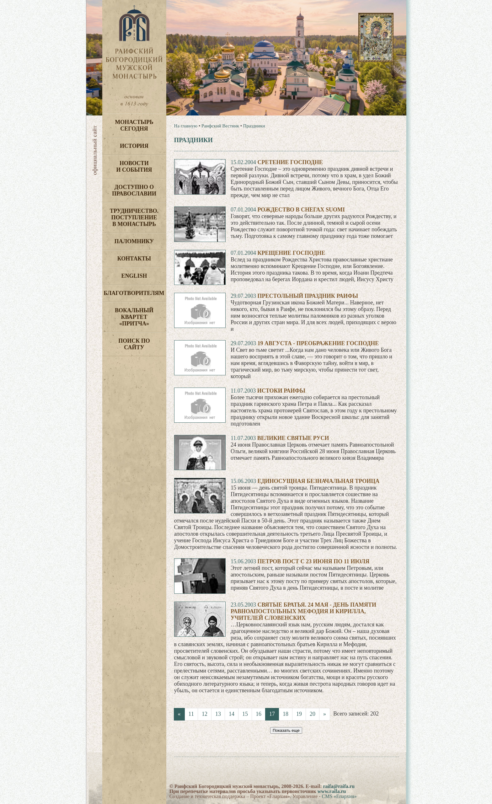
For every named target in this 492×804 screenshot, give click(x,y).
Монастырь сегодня (134, 125)
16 (258, 714)
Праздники (254, 125)
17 (272, 714)
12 (204, 714)
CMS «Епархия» (339, 796)
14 (231, 714)
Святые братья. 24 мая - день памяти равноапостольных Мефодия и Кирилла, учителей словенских (303, 611)
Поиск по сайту (134, 344)
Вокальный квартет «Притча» (134, 317)
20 (312, 714)
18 (285, 714)
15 (245, 714)
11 (191, 714)
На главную (186, 125)
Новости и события (134, 166)
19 (299, 714)
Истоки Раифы (281, 391)
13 (218, 714)
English (134, 276)
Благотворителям (134, 293)
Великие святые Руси (293, 438)
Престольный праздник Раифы (307, 296)
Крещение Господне (291, 253)
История (134, 146)
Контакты (134, 258)
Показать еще (286, 730)
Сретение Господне (290, 162)
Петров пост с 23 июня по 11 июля (313, 561)
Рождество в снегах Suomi (301, 209)
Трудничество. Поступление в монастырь (134, 217)
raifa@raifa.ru (339, 786)
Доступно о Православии (134, 190)
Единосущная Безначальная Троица (318, 481)
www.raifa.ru (332, 791)
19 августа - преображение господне (318, 343)
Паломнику (134, 241)
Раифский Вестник (220, 125)
